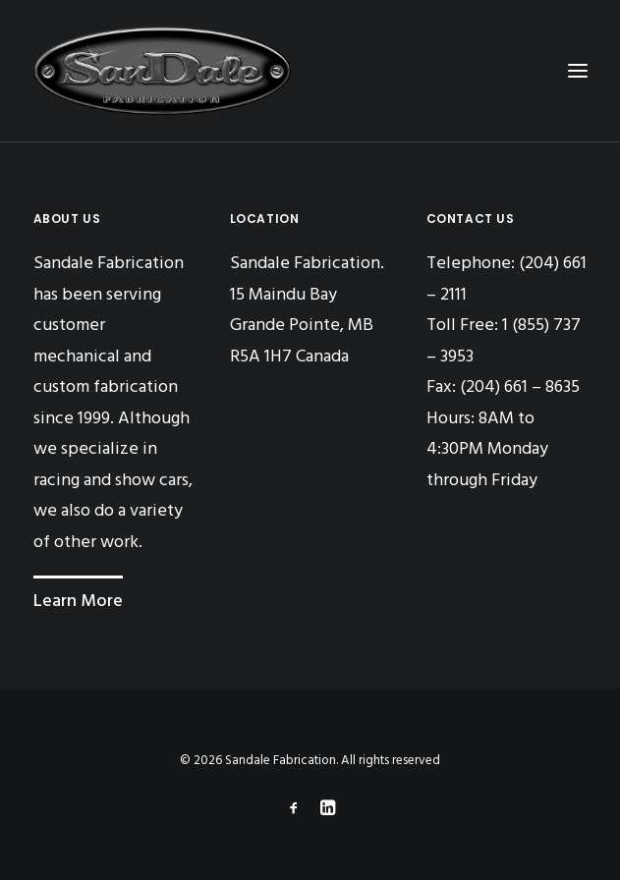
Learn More (78, 601)
